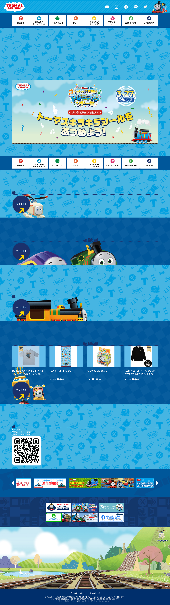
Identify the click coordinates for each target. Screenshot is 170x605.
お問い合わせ (95, 593)
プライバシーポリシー (78, 593)
